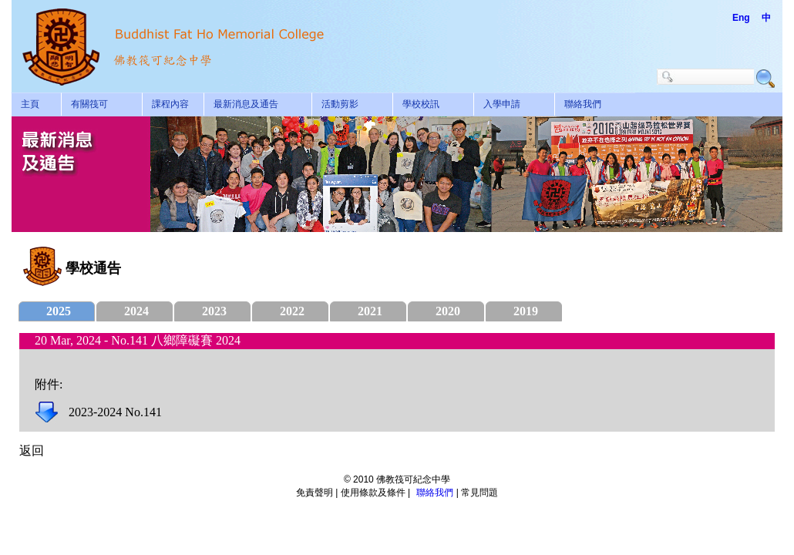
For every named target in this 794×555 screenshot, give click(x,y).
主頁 (30, 104)
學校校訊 (420, 104)
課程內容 (170, 104)
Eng (741, 17)
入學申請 (501, 104)
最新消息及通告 (246, 104)
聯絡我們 (582, 104)
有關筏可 (89, 104)
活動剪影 (339, 104)
